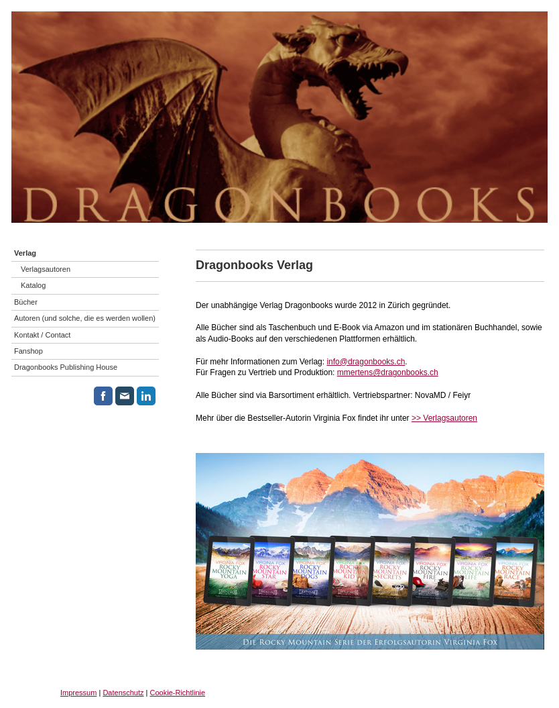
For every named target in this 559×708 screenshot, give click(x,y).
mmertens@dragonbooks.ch (387, 372)
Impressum (78, 693)
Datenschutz (123, 693)
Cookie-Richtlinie (178, 693)
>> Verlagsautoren (444, 418)
